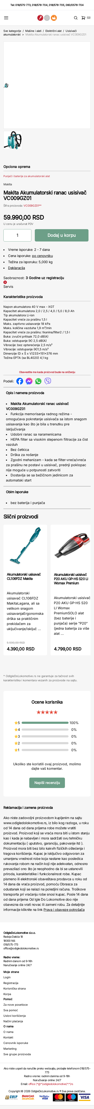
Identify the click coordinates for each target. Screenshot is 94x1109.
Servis (8, 290)
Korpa (7, 997)
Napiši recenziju (47, 786)
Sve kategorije (12, 31)
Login (7, 981)
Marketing (10, 1052)
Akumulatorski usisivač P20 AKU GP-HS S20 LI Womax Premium (71, 582)
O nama (8, 1035)
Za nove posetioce (15, 1008)
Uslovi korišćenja (14, 1019)
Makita (7, 188)
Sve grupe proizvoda (17, 1057)
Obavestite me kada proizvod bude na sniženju (47, 375)
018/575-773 (23, 5)
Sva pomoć (10, 1013)
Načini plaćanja (13, 1025)
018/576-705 (56, 5)
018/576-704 (40, 5)
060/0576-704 (75, 5)
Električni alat (53, 31)
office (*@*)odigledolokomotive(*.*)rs (50, 1087)
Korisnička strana (14, 992)
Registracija (10, 986)
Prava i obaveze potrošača (63, 913)
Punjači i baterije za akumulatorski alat (26, 179)
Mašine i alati (33, 31)
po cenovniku (42, 259)
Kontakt (8, 1041)
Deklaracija (16, 272)
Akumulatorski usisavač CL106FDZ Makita (24, 580)
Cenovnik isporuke (15, 1046)
